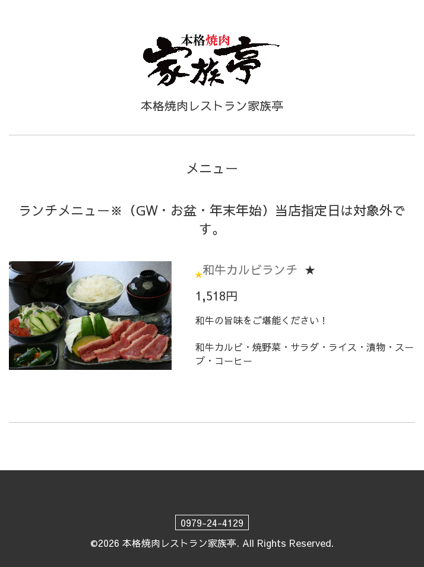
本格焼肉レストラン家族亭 (179, 542)
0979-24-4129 (212, 522)
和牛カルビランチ (250, 269)
